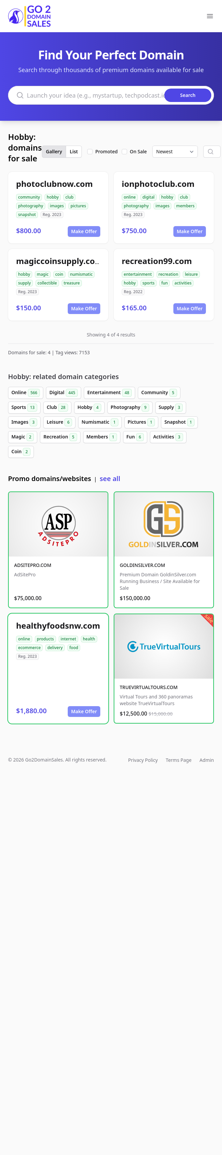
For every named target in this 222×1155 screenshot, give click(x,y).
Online (25, 393)
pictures (78, 206)
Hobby (89, 408)
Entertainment (109, 393)
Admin (207, 760)
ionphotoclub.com (158, 183)
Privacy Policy (143, 760)
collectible (47, 283)
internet (68, 639)
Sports (24, 408)
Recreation (60, 437)
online (130, 197)
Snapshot (179, 422)
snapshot (27, 214)
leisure (191, 274)
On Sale (138, 151)
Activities (168, 437)
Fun (135, 437)
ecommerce (29, 647)
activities (182, 283)
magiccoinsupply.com (59, 260)
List (74, 151)
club (69, 197)
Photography (130, 408)
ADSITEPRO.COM (32, 565)
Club (57, 408)
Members (102, 437)
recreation (168, 274)
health (89, 639)
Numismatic (99, 422)
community (29, 197)
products (45, 639)
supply (24, 283)
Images (24, 422)
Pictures (141, 422)
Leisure (59, 422)
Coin (21, 452)
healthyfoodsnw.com (58, 625)
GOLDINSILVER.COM (142, 565)
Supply (171, 408)
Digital (63, 393)
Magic (22, 437)
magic (43, 274)
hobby (53, 197)
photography (30, 206)
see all (110, 478)
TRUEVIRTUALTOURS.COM (149, 687)
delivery (54, 647)
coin (59, 274)
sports (149, 283)
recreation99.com (157, 260)
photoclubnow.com (54, 183)
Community (159, 393)
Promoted (106, 151)
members (185, 206)
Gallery (54, 151)
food (73, 647)
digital (149, 197)
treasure (72, 283)
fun (164, 283)
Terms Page (178, 760)
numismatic (81, 274)
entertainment (138, 274)
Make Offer (84, 231)
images (57, 206)
